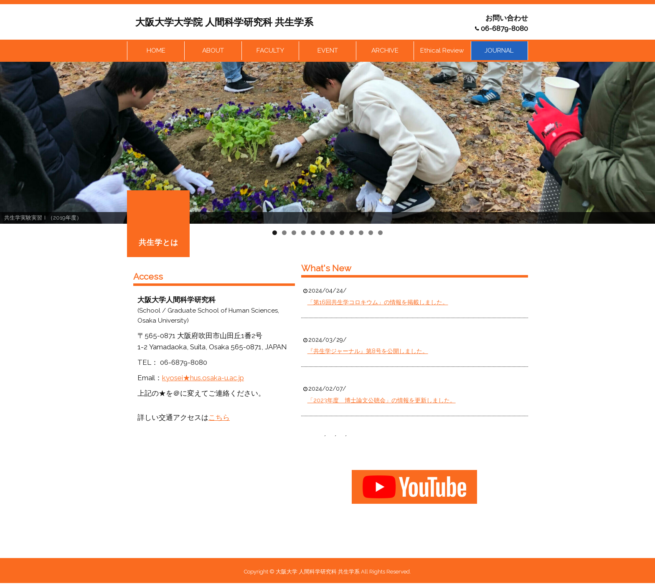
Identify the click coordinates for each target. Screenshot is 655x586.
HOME (156, 51)
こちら (219, 418)
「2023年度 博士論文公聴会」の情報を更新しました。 (381, 401)
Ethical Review (442, 51)
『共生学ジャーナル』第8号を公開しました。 (367, 352)
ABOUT (213, 51)
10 (361, 233)
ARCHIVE (385, 51)
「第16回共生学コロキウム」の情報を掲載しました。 (377, 303)
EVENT (327, 51)
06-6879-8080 (504, 28)
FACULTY (270, 51)
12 (380, 233)
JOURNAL (499, 51)
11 (370, 233)
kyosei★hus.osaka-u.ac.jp (203, 378)
